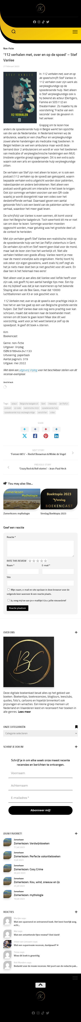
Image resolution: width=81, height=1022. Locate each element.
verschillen (42, 412)
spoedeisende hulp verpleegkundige (20, 412)
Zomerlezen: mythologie (16, 513)
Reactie (11, 537)
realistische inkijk (31, 408)
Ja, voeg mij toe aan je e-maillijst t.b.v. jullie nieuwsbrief (36, 600)
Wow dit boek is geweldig (26, 955)
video (52, 412)
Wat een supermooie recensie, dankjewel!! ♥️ (36, 945)
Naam (10, 565)
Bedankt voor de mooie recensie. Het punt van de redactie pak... (45, 966)
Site (9, 577)
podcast (8, 408)
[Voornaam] (40, 773)
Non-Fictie (8, 48)
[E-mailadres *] (40, 798)
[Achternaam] (40, 785)
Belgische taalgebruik (29, 404)
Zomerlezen (19, 839)
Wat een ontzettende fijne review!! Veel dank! (37, 934)
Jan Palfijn (64, 404)
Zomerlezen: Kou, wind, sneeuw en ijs (37, 882)
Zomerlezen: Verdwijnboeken (31, 843)
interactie (52, 404)
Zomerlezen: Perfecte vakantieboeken (37, 856)
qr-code (17, 408)
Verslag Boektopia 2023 (53, 513)
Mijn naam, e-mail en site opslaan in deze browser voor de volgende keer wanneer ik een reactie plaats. (38, 591)
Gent (43, 404)
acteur (14, 404)
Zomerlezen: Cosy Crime (28, 869)
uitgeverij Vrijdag (27, 370)
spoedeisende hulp (50, 408)
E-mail (46, 565)
